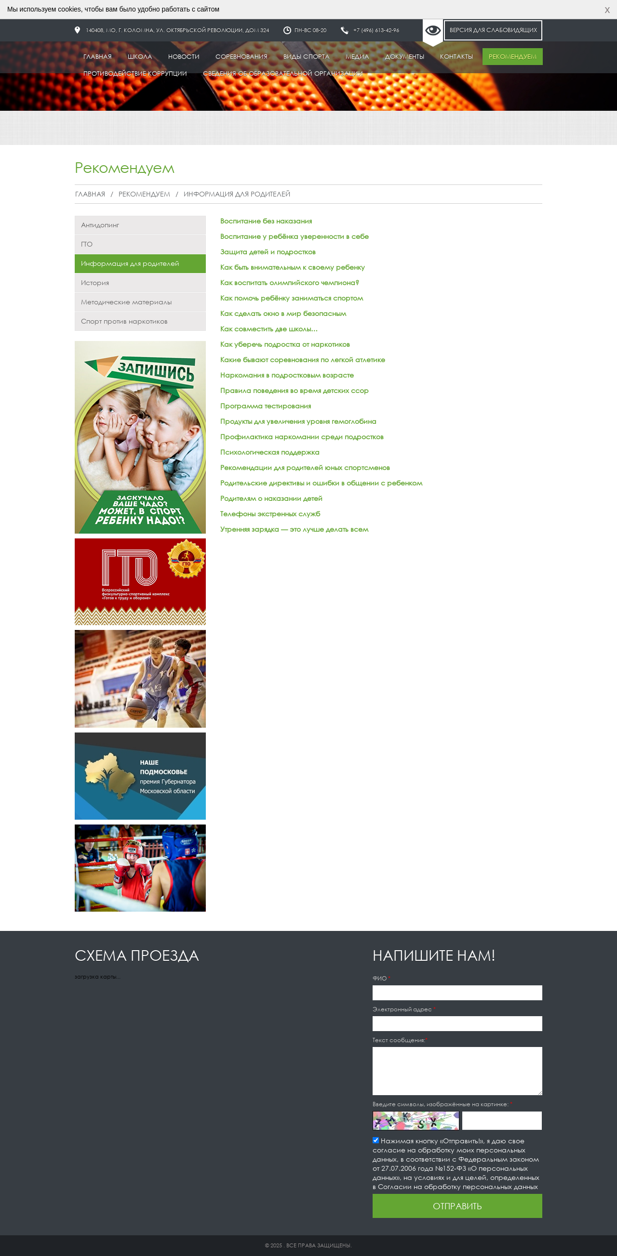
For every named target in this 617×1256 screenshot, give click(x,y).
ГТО (87, 244)
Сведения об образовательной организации (283, 73)
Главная (97, 56)
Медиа (357, 56)
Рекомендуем (513, 56)
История (95, 282)
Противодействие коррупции (135, 73)
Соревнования (241, 56)
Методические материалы (126, 301)
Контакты (456, 56)
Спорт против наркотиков (124, 321)
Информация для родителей (237, 193)
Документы (404, 56)
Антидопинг (100, 224)
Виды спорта (306, 56)
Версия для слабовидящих (493, 30)
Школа (140, 56)
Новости (184, 56)
